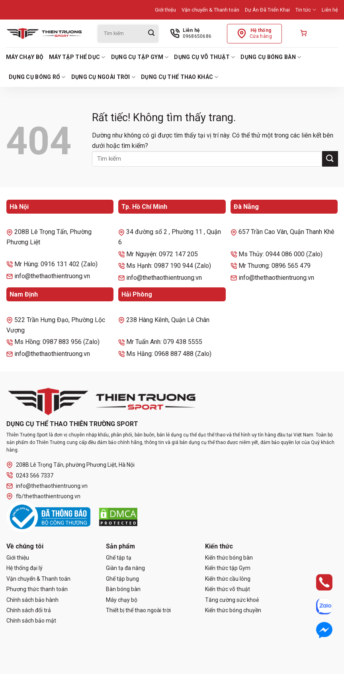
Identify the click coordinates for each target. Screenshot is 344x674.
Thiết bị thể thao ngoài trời (138, 610)
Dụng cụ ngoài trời (103, 77)
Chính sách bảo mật (31, 620)
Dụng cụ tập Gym (140, 57)
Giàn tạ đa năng (125, 568)
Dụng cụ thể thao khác (179, 77)
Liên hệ (330, 10)
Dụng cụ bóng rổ (37, 77)
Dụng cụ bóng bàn (270, 57)
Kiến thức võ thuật (227, 589)
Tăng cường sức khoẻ (232, 600)
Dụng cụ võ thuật (204, 57)
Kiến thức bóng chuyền (233, 610)
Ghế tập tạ (118, 557)
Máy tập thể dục (77, 57)
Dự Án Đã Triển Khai (267, 10)
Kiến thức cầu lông (227, 579)
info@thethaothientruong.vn (47, 486)
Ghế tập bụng (122, 579)
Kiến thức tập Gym (227, 568)
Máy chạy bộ (24, 57)
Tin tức (305, 10)
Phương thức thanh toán (37, 589)
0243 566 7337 (29, 475)
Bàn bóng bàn (123, 589)
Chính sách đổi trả (28, 610)
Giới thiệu (165, 10)
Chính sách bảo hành (32, 600)
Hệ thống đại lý (24, 568)
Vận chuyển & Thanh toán (210, 10)
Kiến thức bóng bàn (229, 557)
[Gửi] (151, 33)
